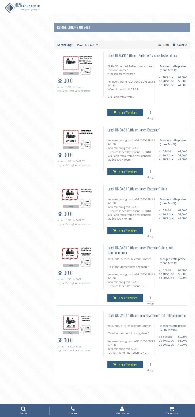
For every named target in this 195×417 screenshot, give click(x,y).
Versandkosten (83, 90)
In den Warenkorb (127, 112)
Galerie (182, 45)
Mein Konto (122, 410)
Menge (150, 118)
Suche (23, 410)
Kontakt (72, 410)
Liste (166, 45)
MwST (65, 90)
